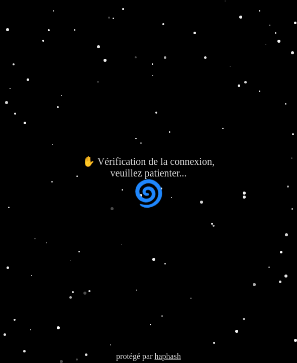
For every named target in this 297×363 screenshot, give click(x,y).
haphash (167, 356)
